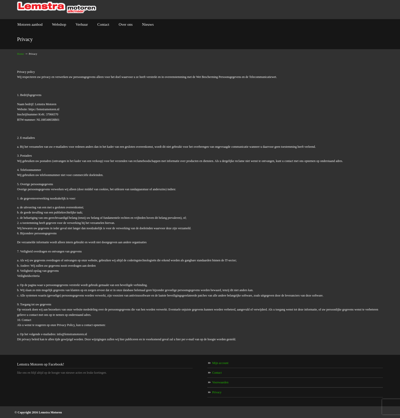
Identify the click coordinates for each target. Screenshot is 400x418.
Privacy (217, 392)
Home (20, 53)
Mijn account (220, 363)
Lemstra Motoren (56, 8)
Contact (217, 372)
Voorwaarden (220, 382)
